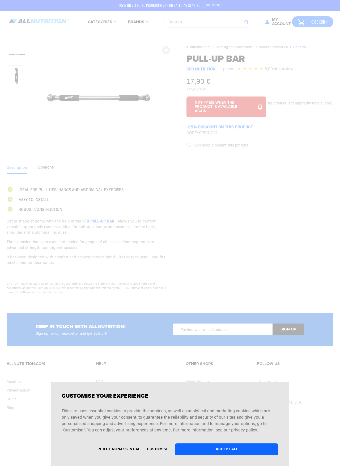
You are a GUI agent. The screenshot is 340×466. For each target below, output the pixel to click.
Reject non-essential (118, 449)
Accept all (227, 449)
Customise (157, 449)
